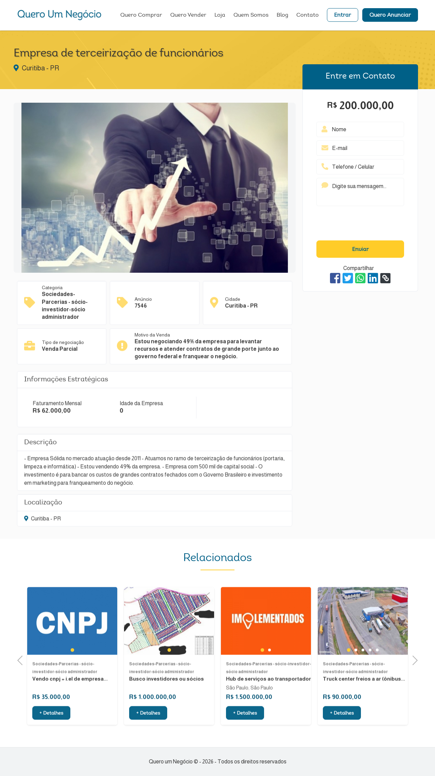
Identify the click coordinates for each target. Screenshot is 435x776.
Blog (282, 15)
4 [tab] (370, 669)
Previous (22, 659)
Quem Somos (250, 15)
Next (412, 659)
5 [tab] (377, 669)
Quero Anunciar (390, 15)
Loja (219, 15)
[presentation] (360, 225)
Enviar (360, 249)
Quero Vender (188, 15)
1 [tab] (72, 669)
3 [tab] (363, 669)
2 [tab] (269, 669)
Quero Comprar (141, 15)
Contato (307, 15)
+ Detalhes (51, 733)
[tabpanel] (72, 640)
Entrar (342, 15)
